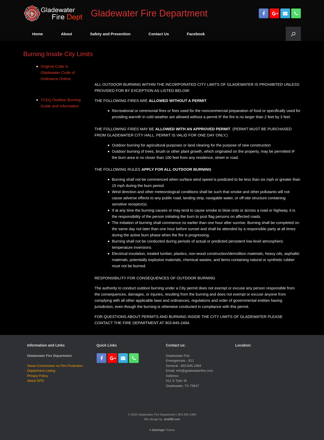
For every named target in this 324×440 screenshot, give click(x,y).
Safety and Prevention (110, 34)
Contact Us (159, 34)
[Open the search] (293, 34)
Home (37, 34)
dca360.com (172, 419)
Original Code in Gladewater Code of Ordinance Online (58, 72)
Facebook (196, 34)
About (66, 34)
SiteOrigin (158, 430)
